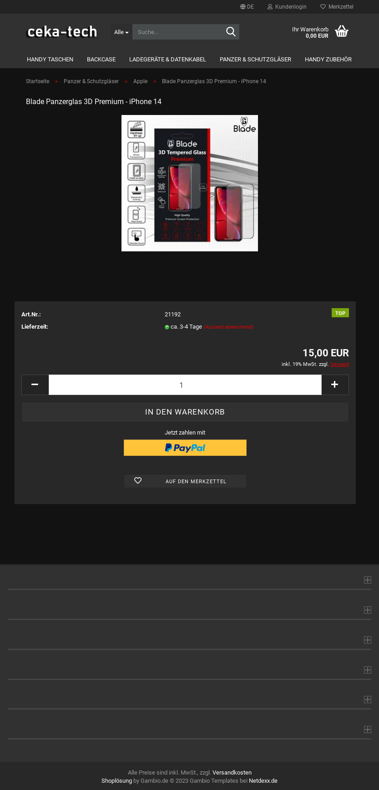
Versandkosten (232, 772)
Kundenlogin (287, 7)
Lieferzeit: (34, 326)
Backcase (101, 59)
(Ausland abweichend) (228, 327)
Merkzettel (337, 7)
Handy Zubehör (328, 59)
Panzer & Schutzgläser (255, 59)
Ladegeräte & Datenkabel (167, 59)
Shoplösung (116, 780)
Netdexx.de (263, 780)
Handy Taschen (50, 59)
